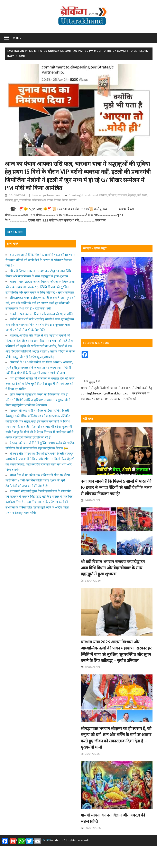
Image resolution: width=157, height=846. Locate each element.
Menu (17, 37)
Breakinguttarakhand (83, 195)
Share (47, 839)
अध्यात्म (103, 195)
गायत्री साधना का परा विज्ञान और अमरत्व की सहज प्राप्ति (41, 314)
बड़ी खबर (142, 195)
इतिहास (112, 195)
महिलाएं (9, 200)
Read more (15, 232)
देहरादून (132, 195)
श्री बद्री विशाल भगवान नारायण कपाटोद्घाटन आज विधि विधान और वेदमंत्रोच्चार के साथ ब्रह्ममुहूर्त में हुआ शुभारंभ (113, 568)
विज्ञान (57, 200)
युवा (16, 200)
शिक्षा (65, 200)
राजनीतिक (25, 200)
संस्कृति (72, 200)
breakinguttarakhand (46, 195)
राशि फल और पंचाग (42, 200)
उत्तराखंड (122, 195)
